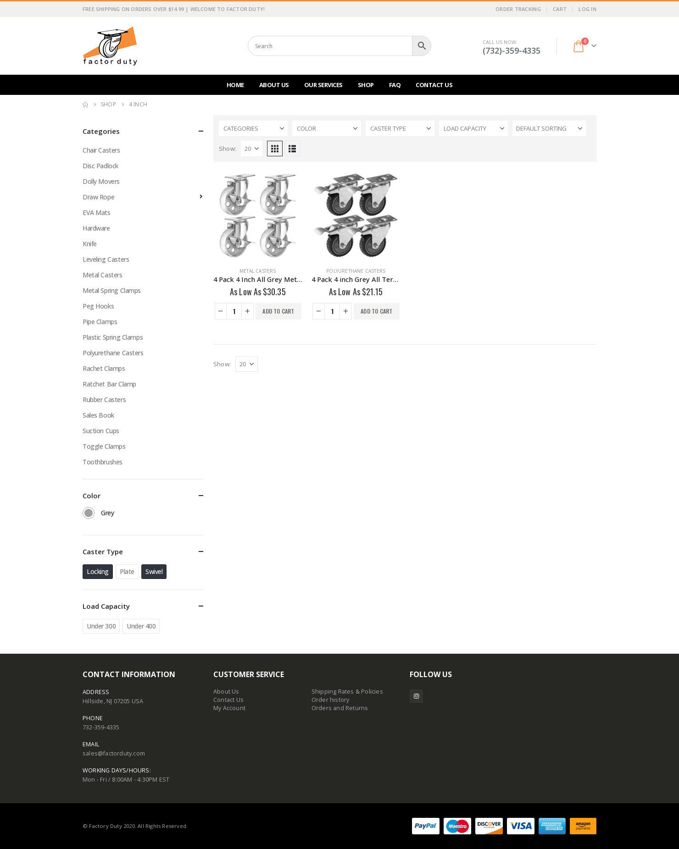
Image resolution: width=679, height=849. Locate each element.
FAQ (395, 85)
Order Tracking (518, 9)
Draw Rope (98, 197)
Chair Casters (101, 150)
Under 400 (141, 626)
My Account (229, 708)
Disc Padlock (100, 165)
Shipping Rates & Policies (347, 691)
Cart (560, 9)
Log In (587, 9)
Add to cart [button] (278, 311)
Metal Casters (257, 271)
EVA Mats (97, 212)
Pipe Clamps (100, 321)
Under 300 (101, 626)
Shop (366, 85)
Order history (331, 700)
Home (235, 85)
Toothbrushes (102, 462)
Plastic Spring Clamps (113, 337)
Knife (90, 243)
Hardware (96, 228)
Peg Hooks (98, 306)
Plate (127, 571)
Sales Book (98, 415)
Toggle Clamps (104, 446)
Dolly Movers (101, 181)
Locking (98, 571)
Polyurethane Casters (355, 271)
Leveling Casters (106, 259)
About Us (274, 85)
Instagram (416, 696)
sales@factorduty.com (114, 753)
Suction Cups (101, 430)
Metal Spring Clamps (112, 290)
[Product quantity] (234, 311)
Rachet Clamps (104, 368)
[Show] (251, 148)
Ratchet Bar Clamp (109, 384)
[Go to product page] (257, 215)
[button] (275, 148)
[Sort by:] (549, 128)
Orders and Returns (340, 708)
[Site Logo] (110, 46)
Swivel (153, 571)
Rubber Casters (104, 399)
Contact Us (434, 85)
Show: (227, 148)
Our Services (323, 85)
